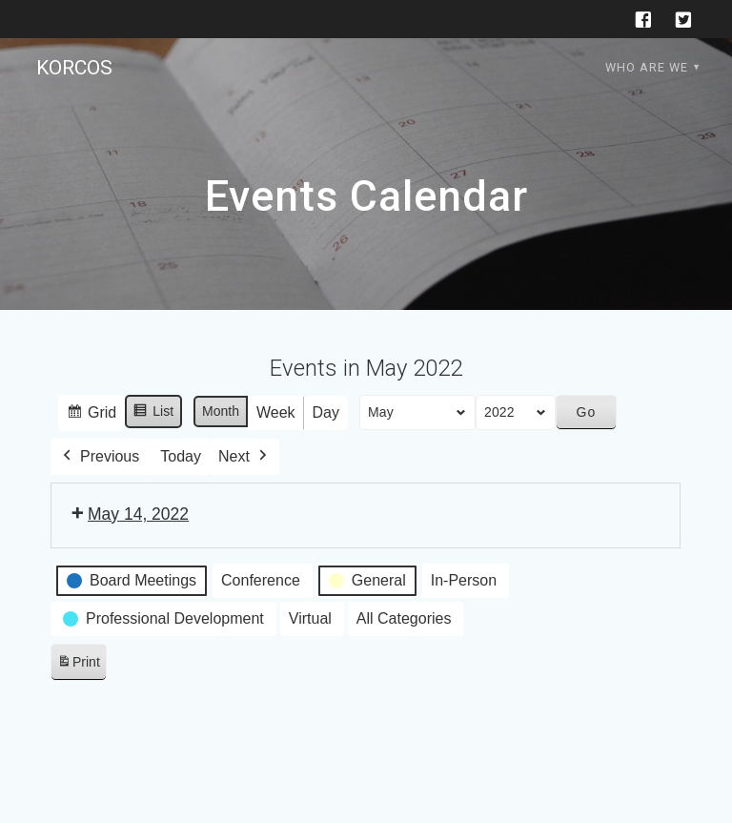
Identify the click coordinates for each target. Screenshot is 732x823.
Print (78, 665)
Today (181, 456)
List (153, 414)
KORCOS (74, 68)
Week (275, 412)
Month (220, 411)
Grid (91, 415)
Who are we (646, 67)
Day (326, 412)
